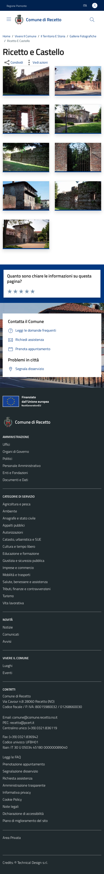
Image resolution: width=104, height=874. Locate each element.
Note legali (11, 806)
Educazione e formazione (21, 553)
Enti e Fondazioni (15, 472)
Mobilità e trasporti (16, 574)
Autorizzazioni (13, 532)
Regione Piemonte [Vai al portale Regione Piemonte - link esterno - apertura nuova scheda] (17, 6)
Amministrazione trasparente (24, 785)
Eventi (7, 672)
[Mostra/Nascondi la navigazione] (8, 19)
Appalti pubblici (14, 525)
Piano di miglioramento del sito (25, 820)
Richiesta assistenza (17, 778)
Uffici (6, 444)
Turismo (8, 595)
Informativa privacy (17, 792)
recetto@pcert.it (22, 722)
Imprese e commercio (18, 567)
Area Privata (12, 837)
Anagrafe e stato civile (19, 518)
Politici (7, 458)
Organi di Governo (16, 451)
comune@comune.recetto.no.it (35, 717)
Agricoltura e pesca (16, 504)
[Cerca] (92, 19)
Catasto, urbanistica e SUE (22, 539)
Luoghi (7, 665)
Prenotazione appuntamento (24, 764)
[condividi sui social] (13, 62)
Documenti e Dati (15, 479)
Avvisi (7, 641)
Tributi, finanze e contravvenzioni (26, 588)
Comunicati (11, 634)
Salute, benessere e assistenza (25, 581)
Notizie (8, 627)
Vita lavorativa (13, 603)
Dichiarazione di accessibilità (23, 813)
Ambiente (10, 511)
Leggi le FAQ (12, 757)
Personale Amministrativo (22, 465)
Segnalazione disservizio (20, 771)
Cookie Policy (12, 799)
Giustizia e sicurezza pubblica (23, 560)
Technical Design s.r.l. (32, 862)
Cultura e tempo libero (19, 546)
